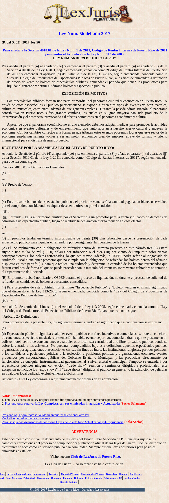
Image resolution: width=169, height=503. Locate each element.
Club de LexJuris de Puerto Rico (95, 456)
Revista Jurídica (69, 482)
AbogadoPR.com (70, 474)
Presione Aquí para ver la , (62, 403)
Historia (123, 474)
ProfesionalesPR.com (92, 474)
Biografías (111, 474)
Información (39, 474)
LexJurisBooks (132, 478)
